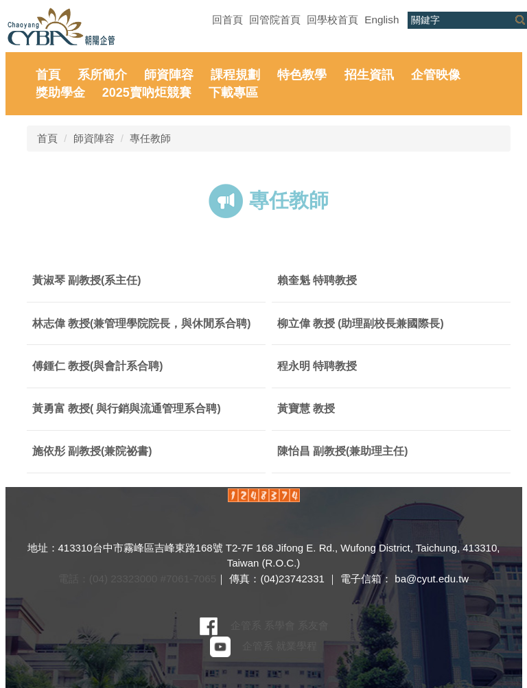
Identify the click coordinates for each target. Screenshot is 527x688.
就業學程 (296, 646)
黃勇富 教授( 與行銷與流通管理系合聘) (126, 408)
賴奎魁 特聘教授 (317, 280)
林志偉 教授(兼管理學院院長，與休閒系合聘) (141, 323)
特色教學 (302, 75)
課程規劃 (235, 75)
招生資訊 (369, 75)
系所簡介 (102, 75)
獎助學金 (60, 92)
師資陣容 (169, 75)
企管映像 (435, 75)
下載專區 (233, 92)
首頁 (48, 75)
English (381, 19)
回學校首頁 (332, 19)
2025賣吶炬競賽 (146, 92)
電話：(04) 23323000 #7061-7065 (137, 578)
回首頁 (227, 19)
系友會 (313, 625)
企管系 (246, 625)
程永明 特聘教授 (317, 366)
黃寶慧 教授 (306, 408)
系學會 (279, 625)
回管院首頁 (275, 19)
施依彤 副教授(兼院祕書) (92, 451)
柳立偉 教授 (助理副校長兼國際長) (360, 323)
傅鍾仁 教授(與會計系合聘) (97, 366)
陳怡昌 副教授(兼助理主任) (342, 451)
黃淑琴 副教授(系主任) (86, 280)
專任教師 (150, 138)
